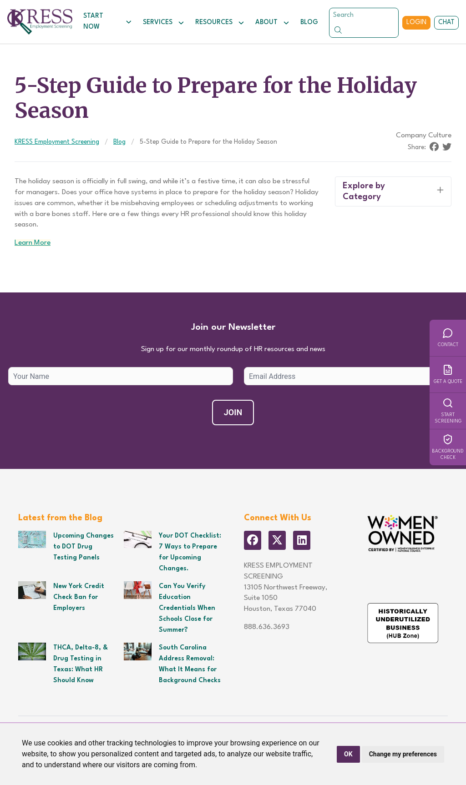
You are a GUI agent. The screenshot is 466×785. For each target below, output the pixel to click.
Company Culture (423, 135)
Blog (309, 22)
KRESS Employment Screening (57, 142)
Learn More (33, 243)
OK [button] (348, 754)
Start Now (107, 21)
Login (416, 22)
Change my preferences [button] (403, 754)
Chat (446, 22)
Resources (219, 22)
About (272, 22)
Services (163, 22)
